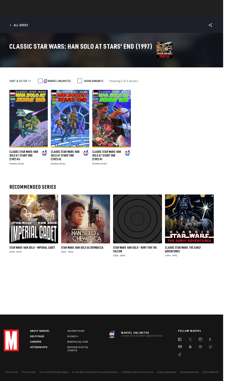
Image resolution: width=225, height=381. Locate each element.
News (56, 13)
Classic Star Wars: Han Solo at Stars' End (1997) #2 (65, 199)
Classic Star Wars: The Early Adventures (183, 293)
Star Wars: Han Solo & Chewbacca (82, 291)
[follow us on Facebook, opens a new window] (180, 340)
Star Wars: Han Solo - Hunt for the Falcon (135, 293)
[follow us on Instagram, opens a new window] (200, 340)
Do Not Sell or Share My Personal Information (95, 372)
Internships (38, 347)
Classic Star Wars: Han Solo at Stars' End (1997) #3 (23, 199)
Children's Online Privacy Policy (137, 372)
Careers (35, 341)
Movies (106, 13)
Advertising (76, 331)
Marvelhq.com (77, 341)
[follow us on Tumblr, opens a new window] (210, 340)
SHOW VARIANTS (93, 125)
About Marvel (40, 331)
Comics (70, 13)
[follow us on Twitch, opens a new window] (210, 347)
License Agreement (166, 372)
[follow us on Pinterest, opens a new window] (200, 347)
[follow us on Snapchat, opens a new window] (190, 347)
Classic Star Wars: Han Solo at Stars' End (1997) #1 (106, 199)
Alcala (21, 207)
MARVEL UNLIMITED (59, 125)
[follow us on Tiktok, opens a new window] (180, 355)
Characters (88, 13)
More (167, 13)
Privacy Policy (29, 372)
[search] (214, 5)
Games (139, 13)
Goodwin (13, 207)
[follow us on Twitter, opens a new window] (190, 340)
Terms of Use (11, 372)
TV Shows (122, 13)
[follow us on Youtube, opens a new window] (180, 347)
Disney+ (72, 336)
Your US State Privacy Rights (54, 372)
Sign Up (29, 5)
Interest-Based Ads (189, 372)
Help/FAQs (37, 336)
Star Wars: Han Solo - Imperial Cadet (32, 291)
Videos (153, 13)
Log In (17, 5)
